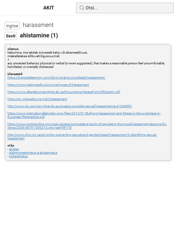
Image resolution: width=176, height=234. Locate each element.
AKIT (48, 8)
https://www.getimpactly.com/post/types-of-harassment (48, 84)
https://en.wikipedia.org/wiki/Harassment (37, 99)
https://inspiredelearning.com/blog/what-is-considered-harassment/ (56, 77)
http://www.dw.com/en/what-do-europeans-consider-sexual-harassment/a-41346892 (69, 106)
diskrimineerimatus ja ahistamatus (33, 152)
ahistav (14, 149)
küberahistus (18, 156)
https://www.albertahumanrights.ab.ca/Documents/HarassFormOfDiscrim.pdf (63, 92)
